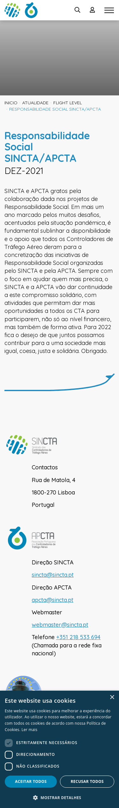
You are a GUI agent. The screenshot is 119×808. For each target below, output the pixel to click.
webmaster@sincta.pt (60, 624)
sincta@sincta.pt (53, 574)
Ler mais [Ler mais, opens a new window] (29, 729)
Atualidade (35, 103)
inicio (10, 103)
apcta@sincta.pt (52, 600)
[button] (59, 797)
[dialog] (59, 749)
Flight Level (67, 103)
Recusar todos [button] (87, 781)
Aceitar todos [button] (31, 781)
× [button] (111, 697)
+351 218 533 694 (78, 637)
